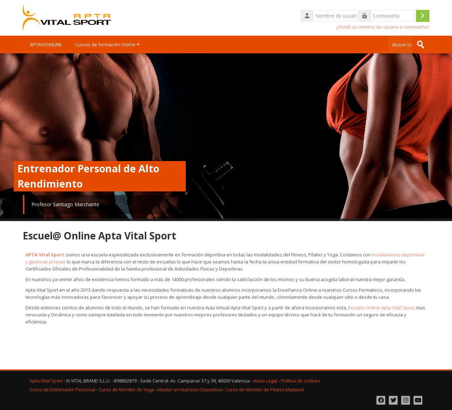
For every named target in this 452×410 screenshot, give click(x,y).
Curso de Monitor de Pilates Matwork (264, 389)
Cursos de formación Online (107, 44)
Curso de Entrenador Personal (62, 389)
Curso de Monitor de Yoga (126, 389)
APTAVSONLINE (46, 44)
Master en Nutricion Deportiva (189, 389)
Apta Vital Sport (46, 381)
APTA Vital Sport (45, 254)
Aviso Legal (265, 381)
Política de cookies (300, 381)
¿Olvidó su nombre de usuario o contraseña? (382, 27)
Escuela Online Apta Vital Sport (381, 307)
